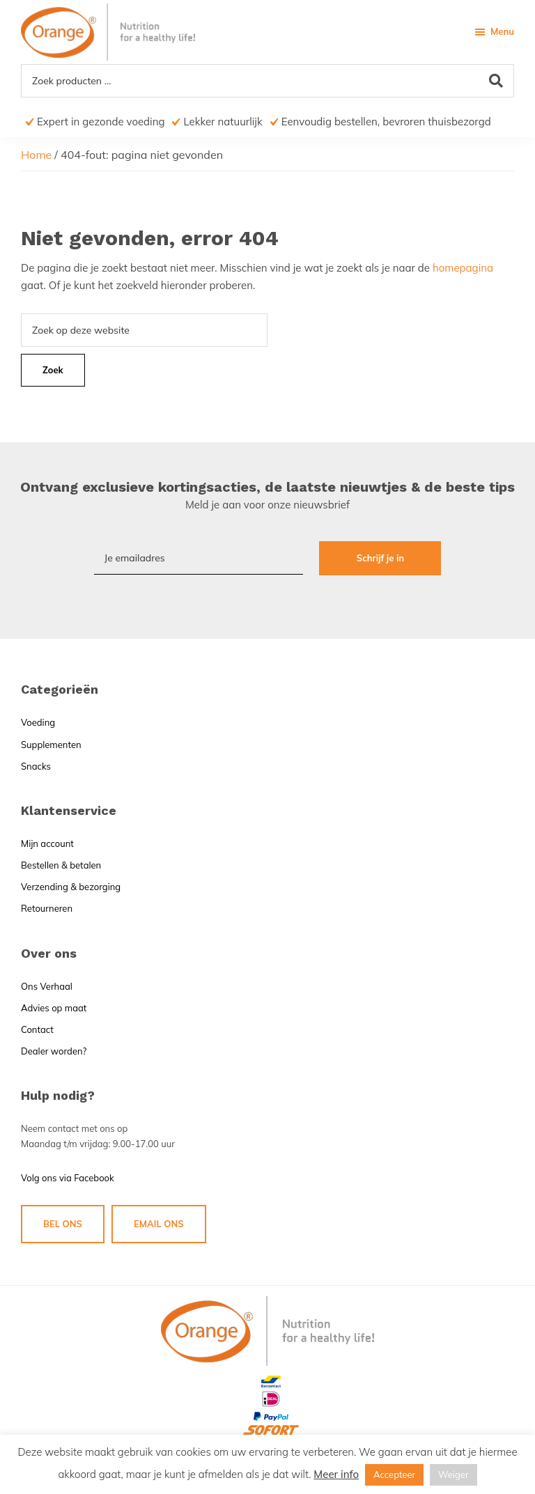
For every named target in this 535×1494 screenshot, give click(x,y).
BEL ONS (62, 1223)
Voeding (38, 722)
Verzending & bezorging (71, 886)
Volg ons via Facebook (67, 1177)
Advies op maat (53, 1007)
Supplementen (51, 744)
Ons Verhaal (46, 986)
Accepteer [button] (394, 1474)
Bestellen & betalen (61, 865)
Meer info (336, 1474)
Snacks (36, 766)
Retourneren (46, 908)
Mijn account (47, 843)
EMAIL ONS (159, 1223)
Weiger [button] (453, 1474)
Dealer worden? (53, 1051)
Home (36, 155)
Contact (37, 1029)
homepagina (463, 267)
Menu (502, 31)
